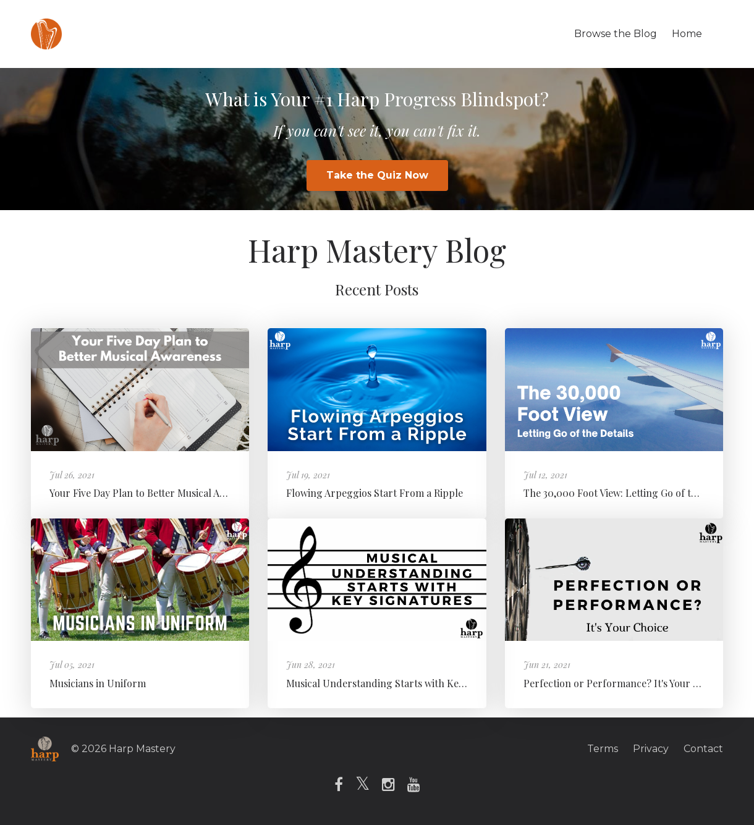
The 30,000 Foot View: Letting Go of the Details (629, 492)
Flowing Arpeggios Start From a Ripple (374, 492)
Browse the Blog (615, 34)
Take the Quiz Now (377, 175)
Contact (703, 749)
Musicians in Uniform (97, 683)
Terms (602, 749)
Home (687, 34)
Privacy (651, 749)
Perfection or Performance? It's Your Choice (623, 683)
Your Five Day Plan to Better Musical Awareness (155, 492)
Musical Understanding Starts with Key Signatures (400, 683)
